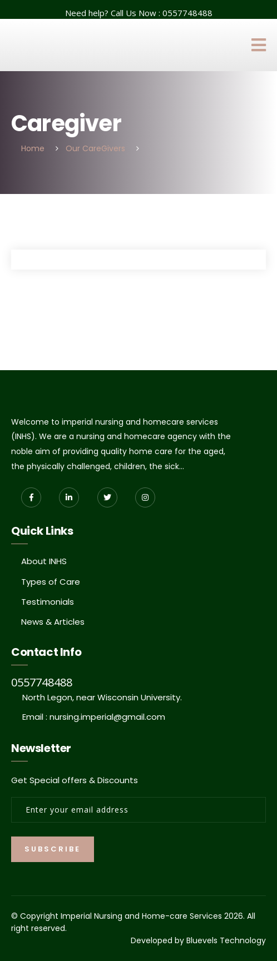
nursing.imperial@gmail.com (107, 717)
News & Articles (53, 622)
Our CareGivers (95, 148)
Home (32, 148)
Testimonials (47, 602)
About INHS (44, 561)
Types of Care (50, 581)
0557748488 (187, 12)
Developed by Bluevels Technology (198, 940)
